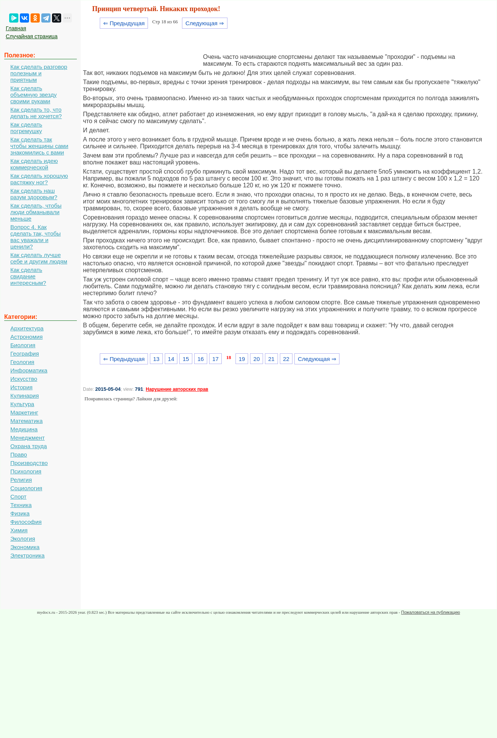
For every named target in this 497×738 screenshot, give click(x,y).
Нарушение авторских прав (177, 389)
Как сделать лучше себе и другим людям (38, 258)
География (24, 353)
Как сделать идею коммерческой (34, 164)
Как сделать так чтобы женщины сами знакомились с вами (39, 146)
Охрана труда (28, 446)
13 (156, 359)
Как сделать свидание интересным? (28, 276)
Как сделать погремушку (26, 127)
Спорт (18, 496)
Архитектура (27, 328)
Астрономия (26, 336)
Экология (22, 538)
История (21, 387)
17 (215, 359)
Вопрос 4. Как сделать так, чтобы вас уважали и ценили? (35, 237)
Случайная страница (32, 36)
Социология (26, 488)
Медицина (23, 429)
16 (200, 359)
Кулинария (24, 395)
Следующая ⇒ (204, 23)
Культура (22, 404)
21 (271, 359)
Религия (21, 479)
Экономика (24, 547)
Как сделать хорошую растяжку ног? (39, 178)
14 (171, 359)
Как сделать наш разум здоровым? (33, 193)
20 (256, 359)
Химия (19, 530)
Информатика (28, 370)
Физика (19, 513)
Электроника (27, 555)
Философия (26, 522)
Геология (22, 362)
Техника (21, 505)
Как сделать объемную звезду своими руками (33, 94)
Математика (26, 421)
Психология (25, 471)
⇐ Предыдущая (124, 23)
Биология (22, 345)
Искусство (23, 379)
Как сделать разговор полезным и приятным (38, 73)
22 (286, 359)
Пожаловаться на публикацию (430, 612)
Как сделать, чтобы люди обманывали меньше (36, 212)
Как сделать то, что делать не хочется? (36, 112)
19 (242, 359)
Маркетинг (24, 412)
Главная (16, 28)
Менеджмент (27, 437)
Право (18, 454)
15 (186, 359)
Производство (29, 463)
